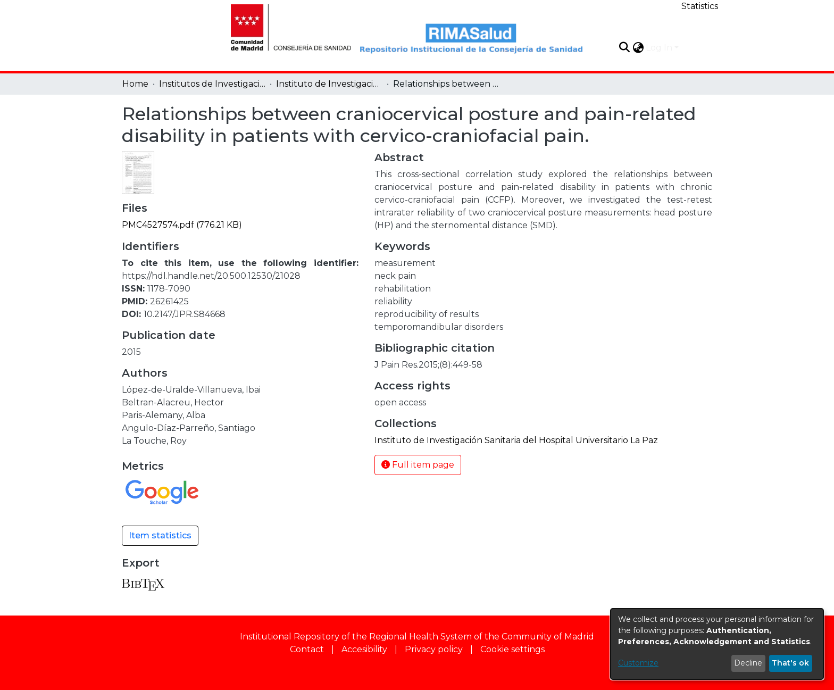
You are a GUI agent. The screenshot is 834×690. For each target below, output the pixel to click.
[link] (182, 225)
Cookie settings (512, 649)
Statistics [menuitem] (699, 6)
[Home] (285, 26)
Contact (307, 649)
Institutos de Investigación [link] (212, 84)
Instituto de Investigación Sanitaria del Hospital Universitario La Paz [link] (329, 84)
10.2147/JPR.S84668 (185, 314)
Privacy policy (434, 649)
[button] (624, 47)
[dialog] (717, 644)
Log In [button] (660, 48)
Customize (638, 663)
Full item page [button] (417, 465)
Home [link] (135, 84)
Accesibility (364, 649)
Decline (748, 663)
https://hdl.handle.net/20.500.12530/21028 (211, 276)
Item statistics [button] (160, 535)
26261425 (169, 301)
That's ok (790, 663)
